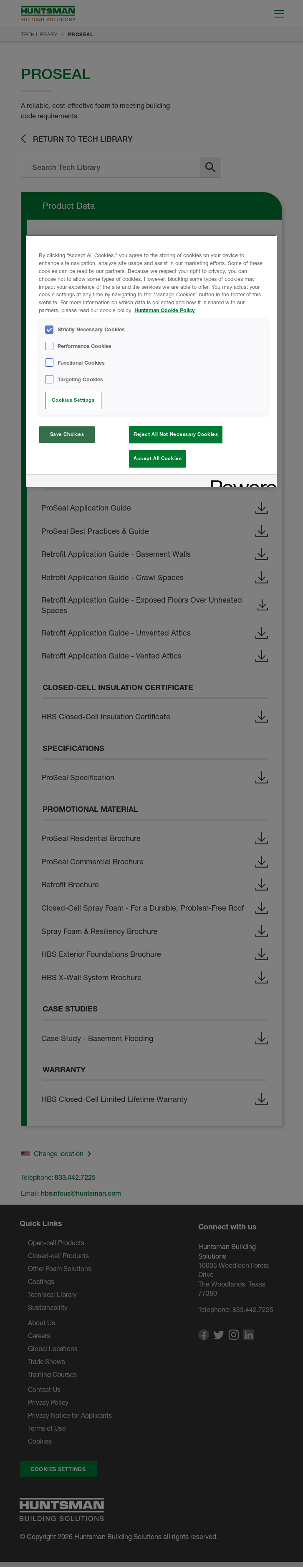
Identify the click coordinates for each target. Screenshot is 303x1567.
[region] (151, 361)
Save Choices (67, 434)
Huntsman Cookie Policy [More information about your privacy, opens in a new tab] (164, 310)
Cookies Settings (73, 400)
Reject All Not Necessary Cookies (176, 434)
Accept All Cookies (158, 458)
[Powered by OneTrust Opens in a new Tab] (241, 483)
